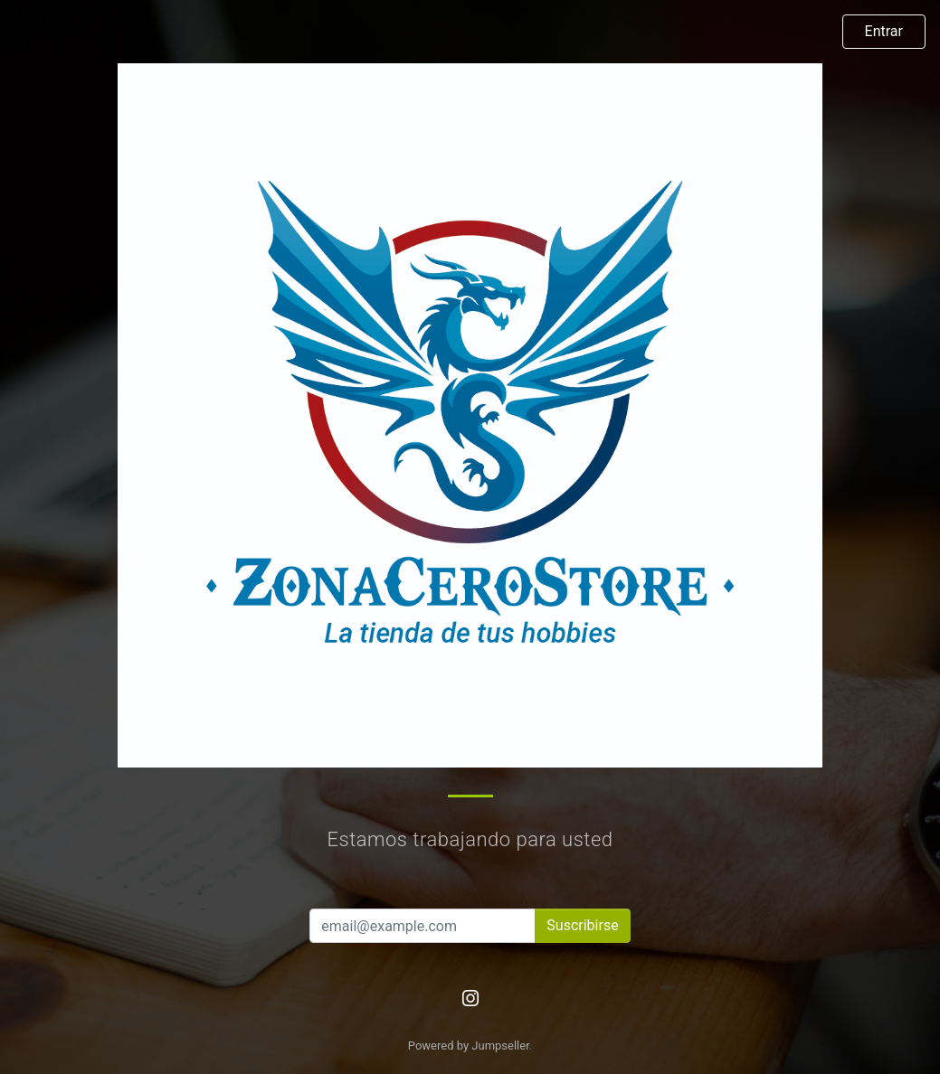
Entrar (884, 31)
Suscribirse (582, 925)
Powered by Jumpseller (468, 1045)
